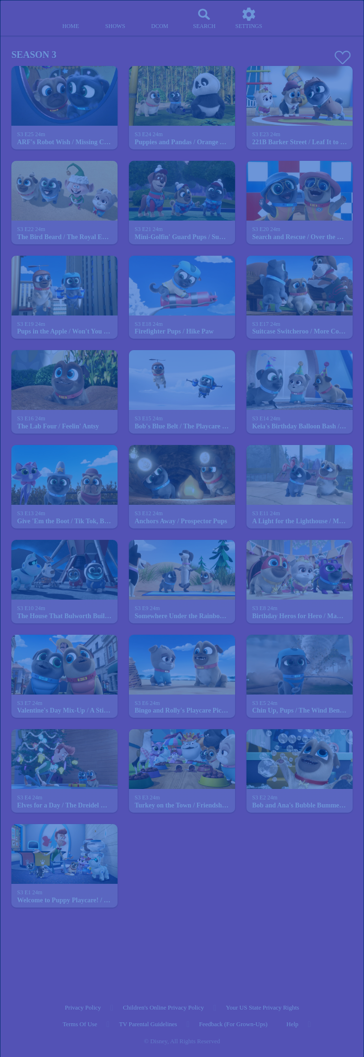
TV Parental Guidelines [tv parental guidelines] (148, 1024)
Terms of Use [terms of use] (80, 1024)
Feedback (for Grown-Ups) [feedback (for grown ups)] (233, 1024)
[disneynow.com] (25, 14)
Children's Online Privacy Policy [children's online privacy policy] (163, 1007)
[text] (31, 134)
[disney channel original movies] (160, 18)
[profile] (293, 18)
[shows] (115, 18)
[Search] (204, 18)
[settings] (249, 18)
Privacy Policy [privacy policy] (83, 1007)
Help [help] (292, 1024)
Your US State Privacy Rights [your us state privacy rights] (262, 1007)
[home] (71, 18)
